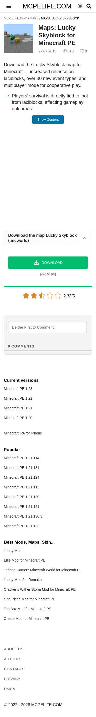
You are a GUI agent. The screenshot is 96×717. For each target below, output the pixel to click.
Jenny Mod (12, 551)
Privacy (12, 679)
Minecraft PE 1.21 (18, 408)
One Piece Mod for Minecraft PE (29, 599)
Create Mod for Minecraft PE (26, 619)
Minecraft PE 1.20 (18, 418)
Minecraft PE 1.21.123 (21, 526)
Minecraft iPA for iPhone (23, 433)
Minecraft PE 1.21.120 (21, 497)
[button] (8, 6)
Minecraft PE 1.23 (18, 389)
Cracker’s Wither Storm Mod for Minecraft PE (40, 589)
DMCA (9, 689)
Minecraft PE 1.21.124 (21, 477)
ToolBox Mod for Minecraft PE (27, 609)
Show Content (48, 119)
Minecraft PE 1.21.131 (21, 468)
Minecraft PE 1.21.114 (21, 458)
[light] (80, 6)
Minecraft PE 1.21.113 (21, 487)
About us (13, 649)
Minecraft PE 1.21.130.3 (23, 516)
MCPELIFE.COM (47, 6)
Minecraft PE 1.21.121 (21, 507)
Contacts (14, 669)
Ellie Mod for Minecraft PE (24, 560)
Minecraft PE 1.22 (18, 398)
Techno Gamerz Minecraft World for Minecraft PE (43, 570)
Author (12, 659)
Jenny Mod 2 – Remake (23, 580)
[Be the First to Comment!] (47, 327)
